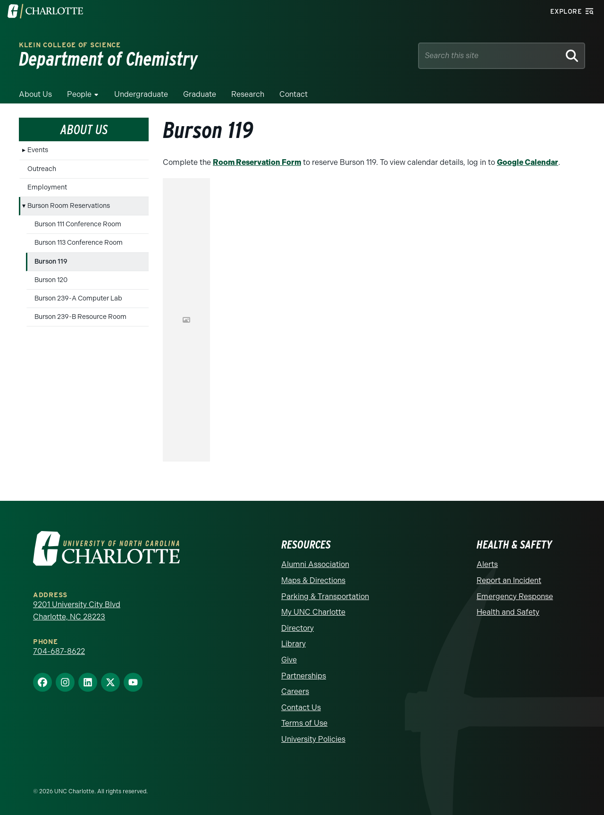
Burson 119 (50, 261)
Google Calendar (527, 162)
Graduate (199, 94)
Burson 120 (50, 280)
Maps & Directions (313, 580)
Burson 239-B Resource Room (80, 317)
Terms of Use (304, 723)
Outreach (41, 169)
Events (37, 150)
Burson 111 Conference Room (77, 224)
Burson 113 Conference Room (78, 243)
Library (293, 643)
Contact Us (301, 707)
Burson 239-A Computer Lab (78, 298)
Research (247, 94)
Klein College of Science (70, 45)
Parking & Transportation (325, 596)
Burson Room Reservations (68, 206)
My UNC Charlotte (313, 612)
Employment (47, 187)
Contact (293, 94)
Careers (295, 691)
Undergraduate (141, 94)
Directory (297, 628)
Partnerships (303, 675)
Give (289, 659)
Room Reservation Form (257, 162)
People (79, 94)
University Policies (313, 739)
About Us (35, 94)
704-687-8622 (59, 651)
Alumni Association (315, 564)
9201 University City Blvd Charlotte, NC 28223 (76, 610)
